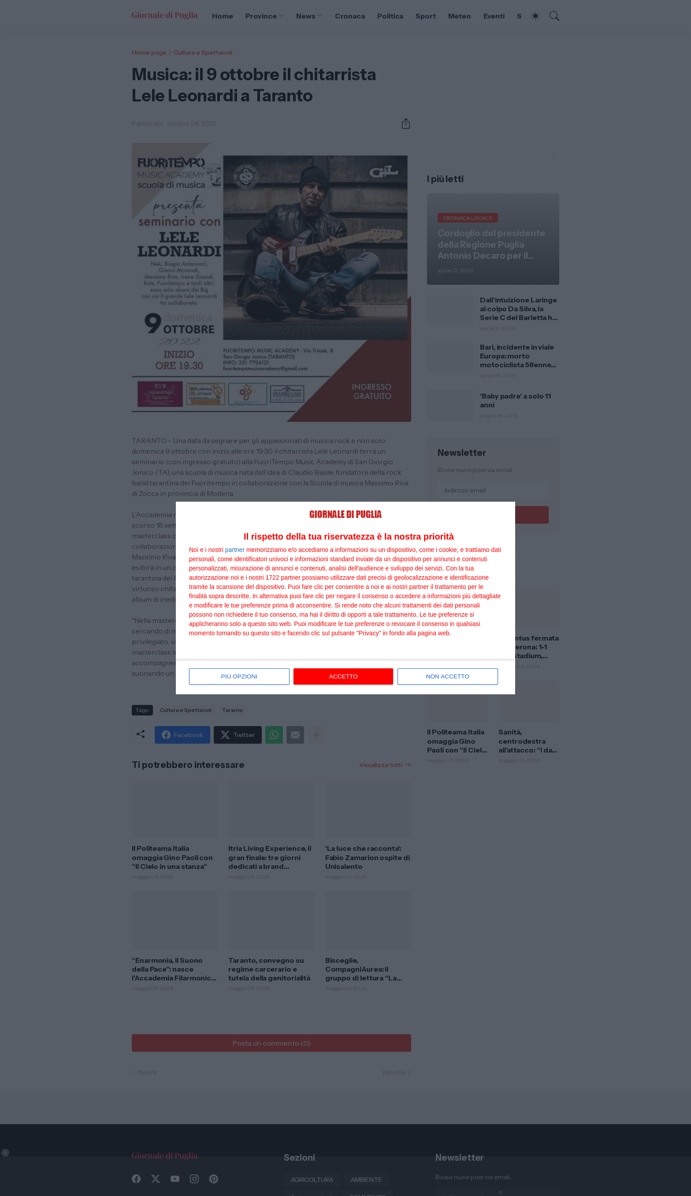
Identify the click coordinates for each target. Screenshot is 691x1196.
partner (235, 549)
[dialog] (345, 598)
